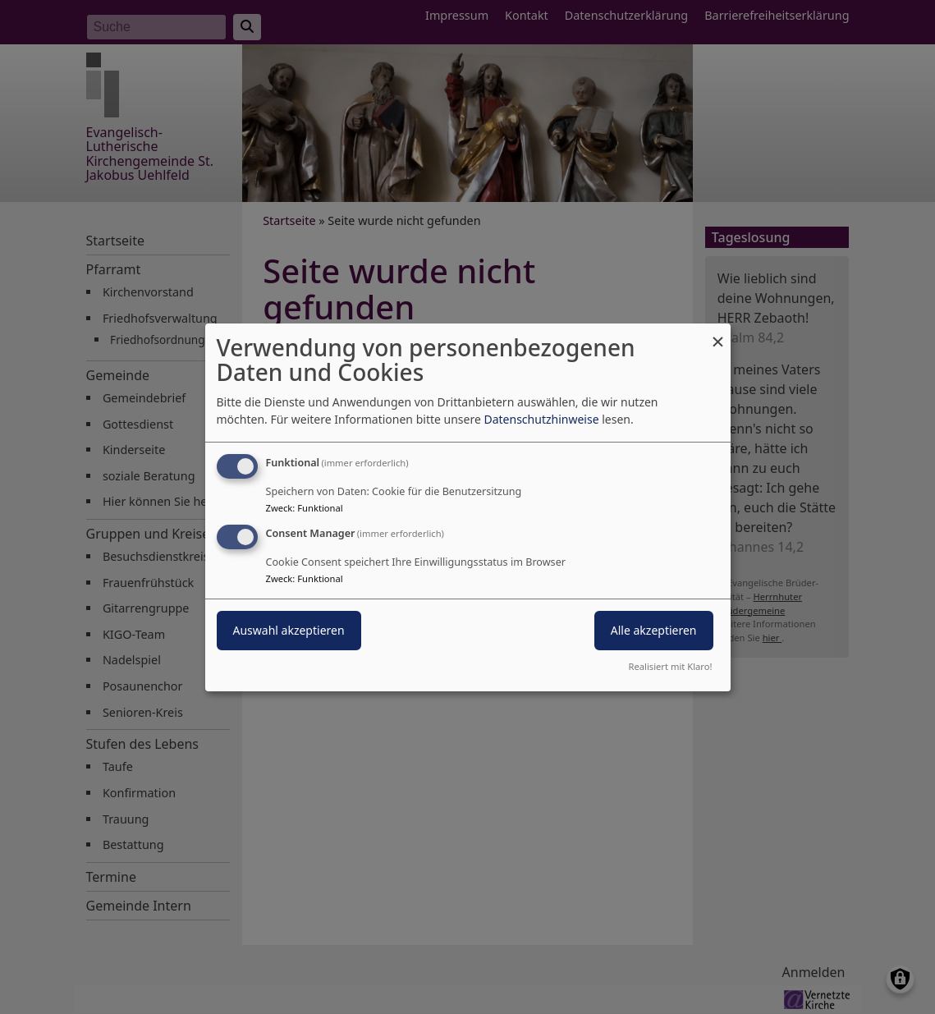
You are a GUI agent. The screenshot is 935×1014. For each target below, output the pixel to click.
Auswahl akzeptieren (289, 630)
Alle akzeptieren (654, 630)
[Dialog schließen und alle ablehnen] (718, 333)
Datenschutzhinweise (541, 419)
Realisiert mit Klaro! (671, 666)
